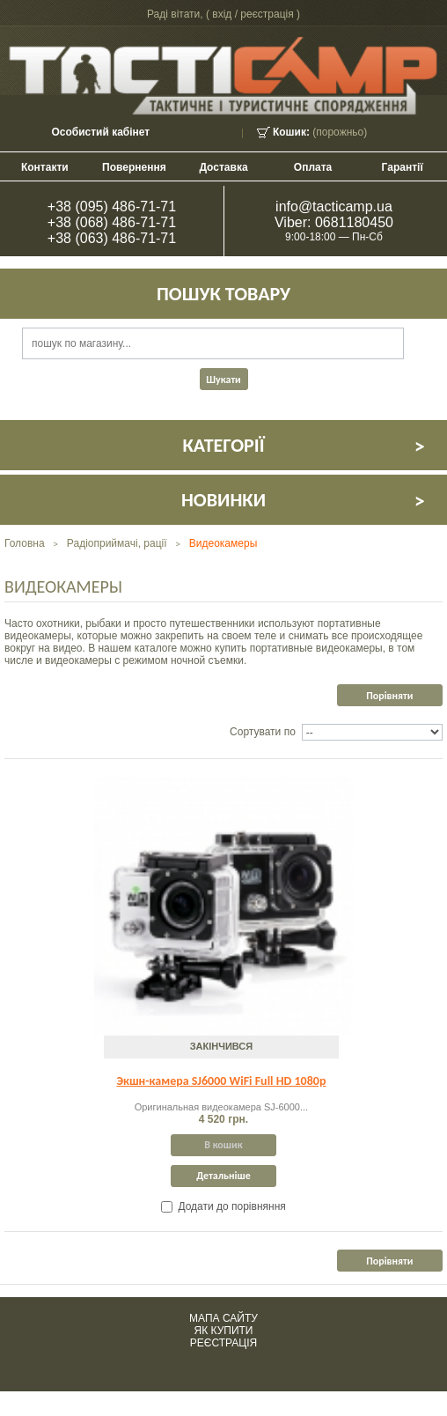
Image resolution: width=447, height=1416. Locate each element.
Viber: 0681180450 (334, 222)
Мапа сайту (223, 1318)
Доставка (223, 167)
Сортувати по (263, 732)
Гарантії (402, 167)
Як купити (223, 1330)
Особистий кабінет (100, 132)
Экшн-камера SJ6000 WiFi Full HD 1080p (221, 1080)
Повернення (134, 167)
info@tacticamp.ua (333, 206)
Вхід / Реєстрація (252, 14)
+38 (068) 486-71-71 (112, 222)
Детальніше (223, 1175)
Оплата (313, 167)
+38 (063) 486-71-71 (112, 238)
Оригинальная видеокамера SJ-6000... (221, 1107)
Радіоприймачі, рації (117, 543)
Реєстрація (223, 1343)
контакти (45, 167)
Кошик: (291, 132)
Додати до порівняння (231, 1206)
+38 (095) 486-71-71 (112, 206)
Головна (24, 543)
